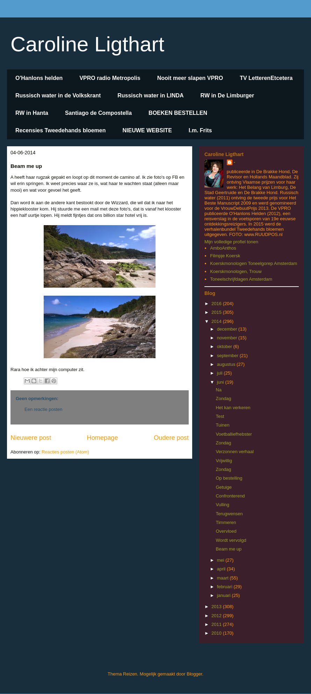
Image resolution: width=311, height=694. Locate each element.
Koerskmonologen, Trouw (235, 271)
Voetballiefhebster (234, 434)
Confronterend (230, 496)
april (222, 568)
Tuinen (222, 425)
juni (221, 382)
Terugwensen (229, 513)
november (227, 337)
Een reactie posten (43, 409)
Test (220, 416)
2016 (217, 303)
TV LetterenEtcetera (266, 78)
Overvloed (226, 531)
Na (219, 389)
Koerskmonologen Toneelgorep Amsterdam (253, 263)
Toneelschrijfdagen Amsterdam (241, 279)
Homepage (102, 437)
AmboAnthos (223, 248)
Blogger (194, 674)
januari (224, 595)
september (228, 355)
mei (221, 560)
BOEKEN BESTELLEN (178, 113)
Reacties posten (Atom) (65, 452)
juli (220, 373)
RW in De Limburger (227, 95)
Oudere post (171, 437)
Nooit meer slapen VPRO (190, 78)
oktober (225, 346)
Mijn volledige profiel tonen (231, 241)
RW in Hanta (31, 113)
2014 (217, 321)
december (227, 329)
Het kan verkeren (233, 407)
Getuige (224, 487)
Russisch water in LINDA (150, 95)
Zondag (223, 398)
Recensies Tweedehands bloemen (60, 130)
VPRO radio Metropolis (109, 78)
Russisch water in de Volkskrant (58, 95)
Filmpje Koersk (225, 255)
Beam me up (228, 549)
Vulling (222, 504)
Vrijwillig (224, 460)
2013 (217, 606)
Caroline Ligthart (87, 44)
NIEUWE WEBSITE (147, 130)
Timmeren (226, 522)
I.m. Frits (200, 130)
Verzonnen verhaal (234, 451)
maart (223, 578)
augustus (227, 364)
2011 (217, 624)
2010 (217, 633)
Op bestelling (229, 478)
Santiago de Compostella (98, 113)
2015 (217, 312)
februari (225, 586)
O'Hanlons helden (39, 78)
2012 (217, 615)
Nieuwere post (30, 437)
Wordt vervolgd (231, 540)
